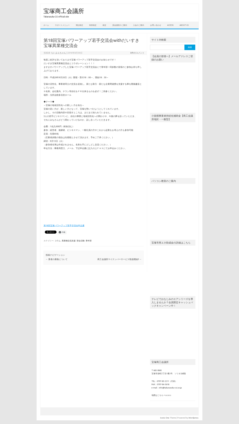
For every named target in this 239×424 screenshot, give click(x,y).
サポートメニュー (62, 25)
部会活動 (81, 241)
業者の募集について (57, 259)
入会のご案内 (138, 25)
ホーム (46, 25)
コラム (58, 241)
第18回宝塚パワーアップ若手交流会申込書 (64, 225)
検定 (104, 25)
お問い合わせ (155, 25)
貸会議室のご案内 (119, 25)
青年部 (89, 241)
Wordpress (193, 418)
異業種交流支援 (69, 241)
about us (184, 25)
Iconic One (164, 418)
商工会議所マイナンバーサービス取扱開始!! (119, 259)
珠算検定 (92, 25)
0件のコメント (137, 53)
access (170, 25)
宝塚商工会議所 (63, 11)
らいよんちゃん (58, 53)
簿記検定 (79, 25)
